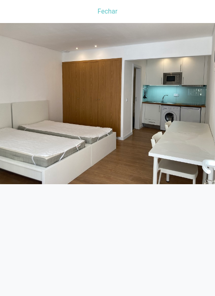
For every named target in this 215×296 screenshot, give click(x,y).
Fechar (107, 11)
